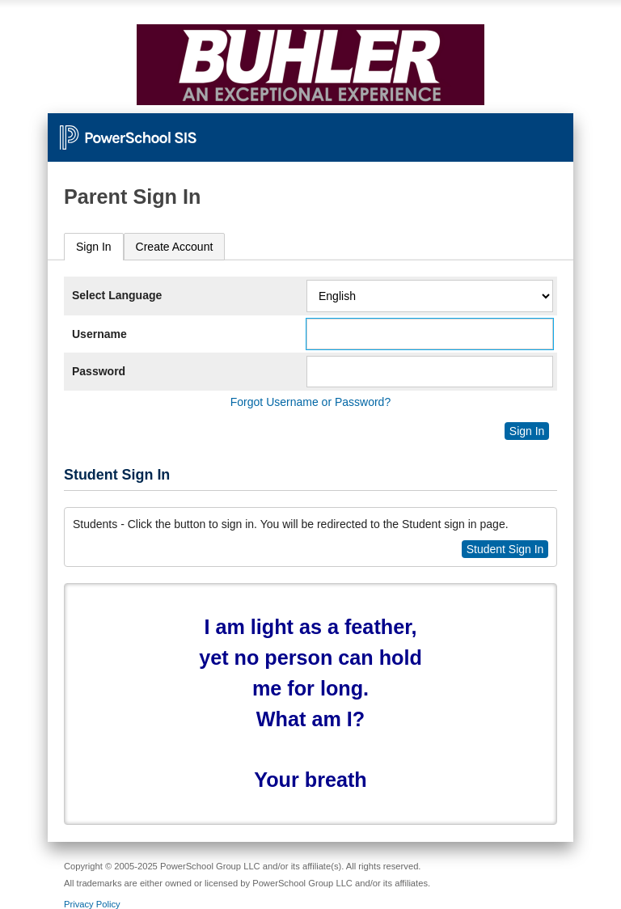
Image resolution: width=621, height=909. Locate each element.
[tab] (94, 247)
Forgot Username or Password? (310, 401)
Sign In (94, 246)
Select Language (117, 295)
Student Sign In (505, 549)
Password (98, 371)
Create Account (174, 246)
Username (99, 334)
